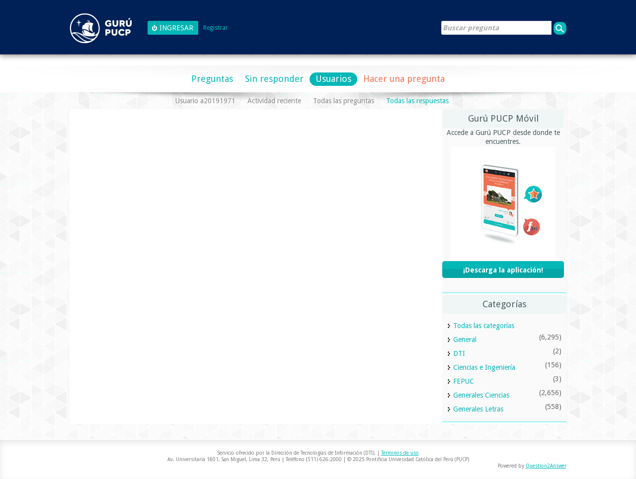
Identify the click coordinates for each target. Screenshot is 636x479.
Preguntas (212, 78)
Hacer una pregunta (404, 78)
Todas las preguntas (343, 101)
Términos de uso (400, 453)
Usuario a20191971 (205, 101)
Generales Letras (478, 409)
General (465, 339)
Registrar (215, 28)
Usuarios (333, 78)
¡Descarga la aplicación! (503, 270)
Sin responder (274, 78)
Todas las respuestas (417, 101)
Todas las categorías (483, 326)
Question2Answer (546, 466)
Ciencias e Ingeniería (484, 367)
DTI (459, 353)
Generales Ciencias (481, 395)
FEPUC (463, 381)
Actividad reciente (274, 101)
